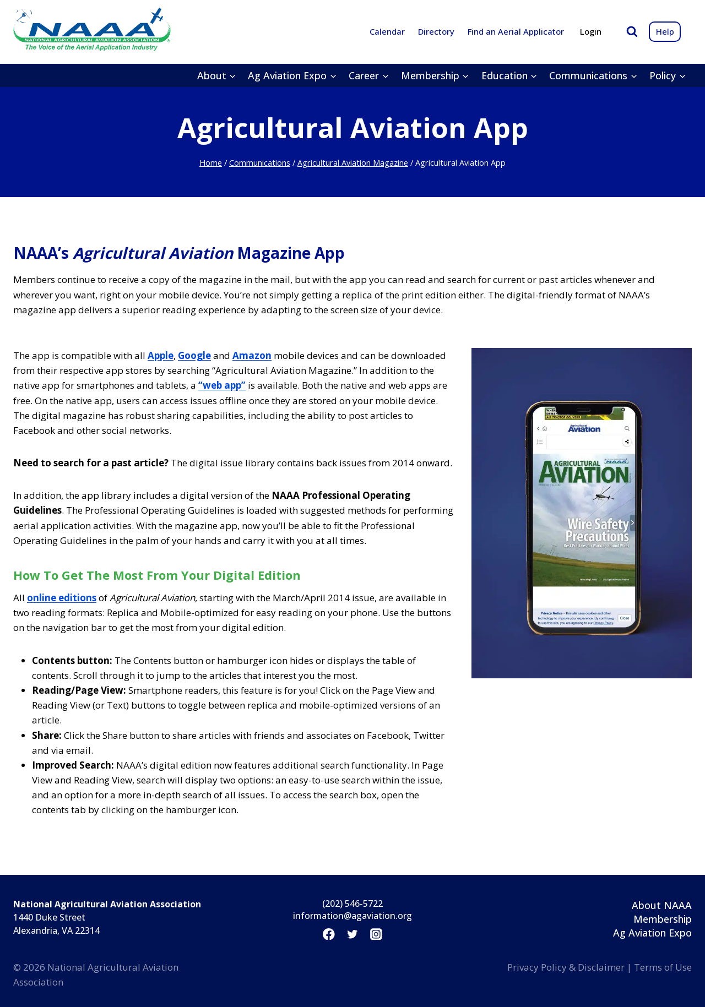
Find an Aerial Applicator (516, 31)
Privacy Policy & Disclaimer (566, 967)
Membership (662, 919)
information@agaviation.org (352, 916)
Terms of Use (663, 967)
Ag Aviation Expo (652, 932)
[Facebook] (328, 934)
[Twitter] (352, 934)
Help (665, 31)
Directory (436, 31)
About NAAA (662, 905)
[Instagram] (376, 934)
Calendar (387, 31)
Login (590, 31)
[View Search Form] (632, 31)
